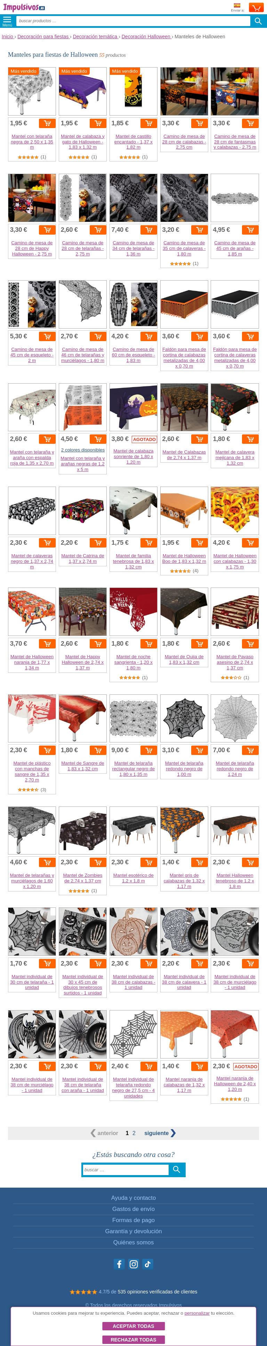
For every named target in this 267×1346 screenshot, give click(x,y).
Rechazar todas (133, 1340)
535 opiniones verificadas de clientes (157, 1291)
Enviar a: (237, 7)
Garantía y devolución (133, 1231)
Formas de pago (133, 1220)
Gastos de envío (133, 1209)
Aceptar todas (133, 1326)
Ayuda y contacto (133, 1198)
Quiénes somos (133, 1242)
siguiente (160, 1133)
